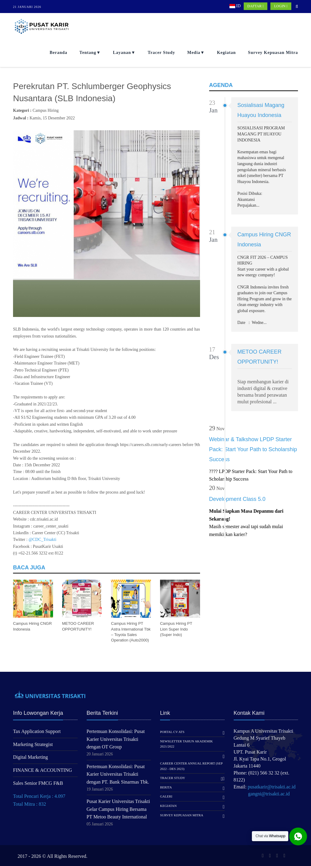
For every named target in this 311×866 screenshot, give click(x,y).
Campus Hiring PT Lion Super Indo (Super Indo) (176, 629)
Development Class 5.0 (237, 499)
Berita (166, 787)
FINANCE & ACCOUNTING (42, 770)
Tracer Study (161, 52)
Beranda (58, 52)
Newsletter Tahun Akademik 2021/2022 (186, 743)
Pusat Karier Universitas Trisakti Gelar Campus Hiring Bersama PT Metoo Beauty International (118, 809)
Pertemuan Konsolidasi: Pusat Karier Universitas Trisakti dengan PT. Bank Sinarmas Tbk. (118, 774)
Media (193, 52)
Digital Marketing (30, 757)
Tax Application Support (37, 731)
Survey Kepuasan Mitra (273, 52)
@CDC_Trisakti (42, 539)
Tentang (87, 52)
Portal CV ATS (172, 732)
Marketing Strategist (33, 744)
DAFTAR (255, 6)
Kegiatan (226, 52)
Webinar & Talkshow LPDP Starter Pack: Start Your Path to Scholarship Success (253, 449)
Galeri (166, 796)
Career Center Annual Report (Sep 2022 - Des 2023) (191, 766)
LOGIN (281, 6)
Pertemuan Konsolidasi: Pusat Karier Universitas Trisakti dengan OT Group (116, 739)
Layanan (122, 52)
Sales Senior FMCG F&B (38, 783)
